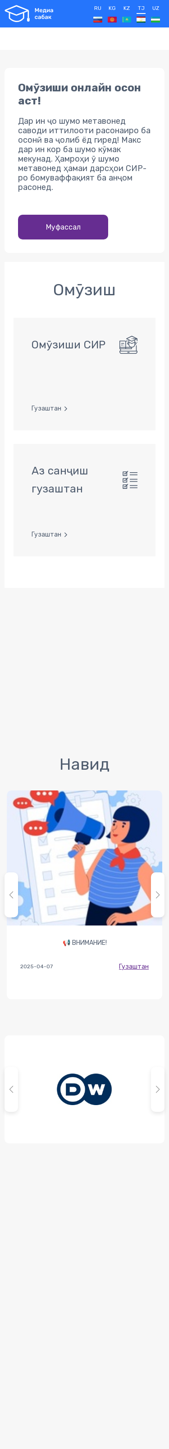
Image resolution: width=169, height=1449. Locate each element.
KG (112, 14)
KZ (126, 14)
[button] (157, 894)
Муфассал (63, 227)
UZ (155, 14)
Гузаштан (134, 967)
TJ (141, 14)
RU (97, 14)
